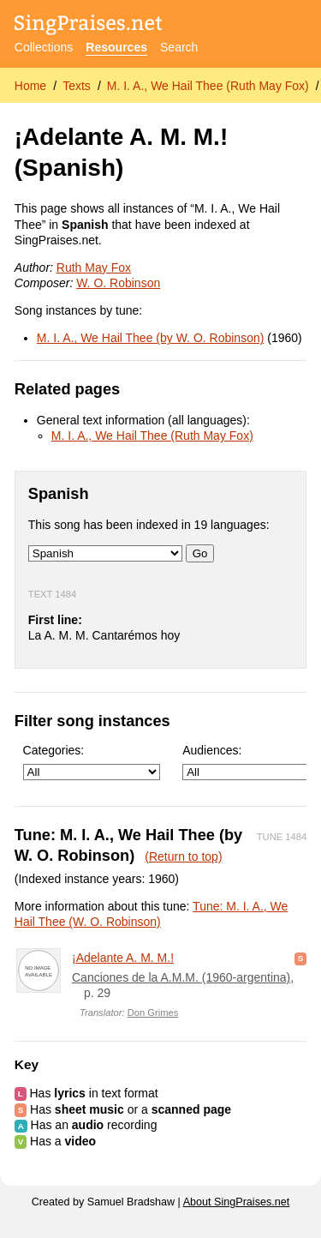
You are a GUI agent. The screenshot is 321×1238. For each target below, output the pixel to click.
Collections (44, 47)
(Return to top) (183, 856)
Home (30, 86)
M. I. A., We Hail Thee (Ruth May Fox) (208, 86)
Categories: (91, 761)
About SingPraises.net (236, 1202)
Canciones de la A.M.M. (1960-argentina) (181, 977)
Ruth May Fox (93, 267)
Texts (76, 86)
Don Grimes (153, 1012)
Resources (116, 47)
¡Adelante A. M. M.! (123, 958)
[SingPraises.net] (89, 26)
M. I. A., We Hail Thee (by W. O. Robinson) (151, 338)
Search (179, 47)
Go (200, 553)
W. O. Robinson (118, 283)
